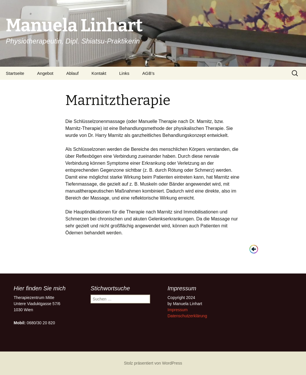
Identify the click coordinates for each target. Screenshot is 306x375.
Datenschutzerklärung (187, 316)
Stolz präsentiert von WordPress (153, 363)
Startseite (15, 73)
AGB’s (148, 73)
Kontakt (98, 73)
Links (124, 73)
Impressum (178, 309)
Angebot (45, 73)
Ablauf (72, 73)
